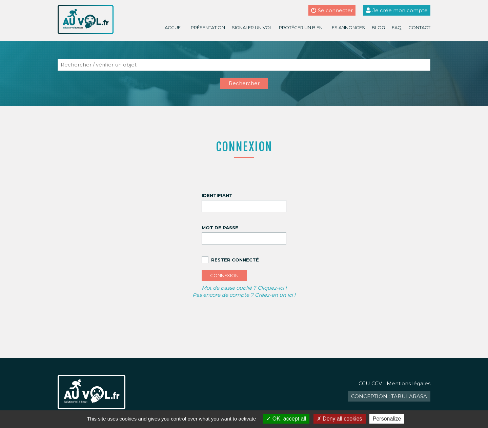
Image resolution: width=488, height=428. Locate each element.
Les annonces (347, 27)
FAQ (397, 27)
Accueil (174, 27)
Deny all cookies (339, 419)
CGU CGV (370, 383)
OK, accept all (286, 419)
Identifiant (217, 195)
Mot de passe (220, 227)
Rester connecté (235, 259)
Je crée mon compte (400, 10)
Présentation (208, 27)
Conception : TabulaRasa (389, 396)
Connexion (224, 275)
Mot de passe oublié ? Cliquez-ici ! (244, 288)
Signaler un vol (252, 27)
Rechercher (244, 83)
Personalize (387, 419)
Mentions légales (408, 383)
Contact (419, 27)
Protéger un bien (301, 27)
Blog (378, 27)
